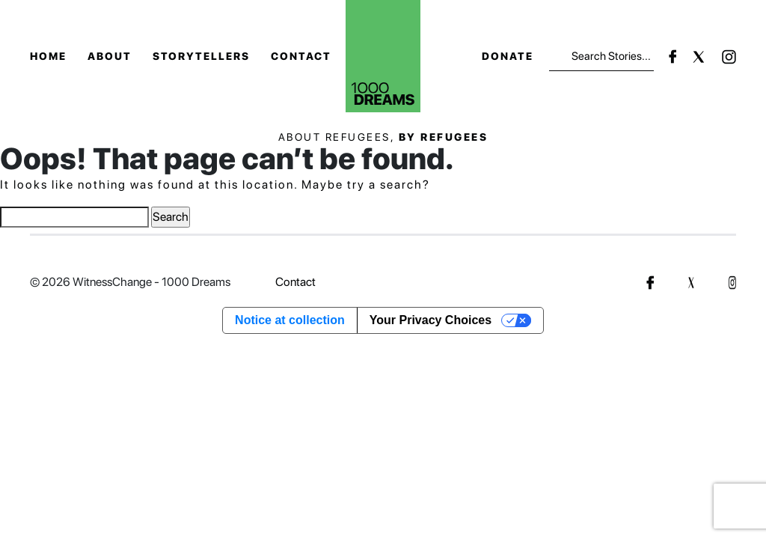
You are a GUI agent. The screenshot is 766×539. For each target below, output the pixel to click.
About (110, 56)
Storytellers (201, 56)
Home (48, 56)
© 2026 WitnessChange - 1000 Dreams (130, 282)
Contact (301, 56)
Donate (507, 56)
